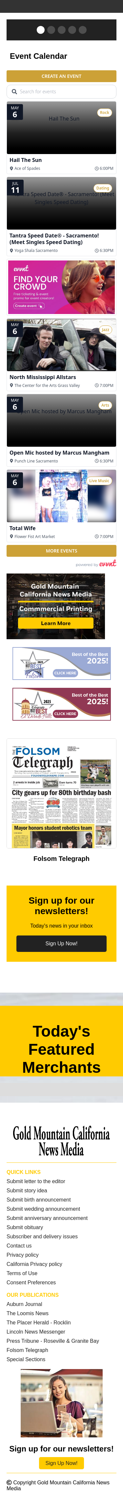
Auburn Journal (24, 1304)
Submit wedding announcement (43, 1209)
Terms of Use (22, 1273)
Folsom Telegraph (27, 1350)
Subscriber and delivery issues (42, 1236)
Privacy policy (23, 1255)
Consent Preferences (31, 1282)
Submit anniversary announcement (47, 1218)
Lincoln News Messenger (36, 1332)
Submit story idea (27, 1190)
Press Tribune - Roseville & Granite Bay (53, 1341)
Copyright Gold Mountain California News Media (58, 1485)
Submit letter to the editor (36, 1181)
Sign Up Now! (62, 943)
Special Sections (26, 1359)
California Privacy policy (34, 1264)
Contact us (19, 1246)
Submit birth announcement (39, 1200)
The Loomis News (28, 1313)
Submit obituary (25, 1227)
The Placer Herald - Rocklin (39, 1322)
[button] (41, 30)
